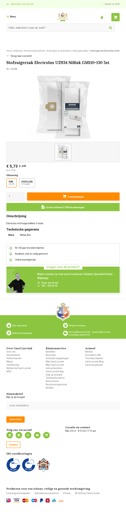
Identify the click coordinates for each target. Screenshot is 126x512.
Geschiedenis (13, 355)
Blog (46, 435)
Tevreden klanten (94, 358)
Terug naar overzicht (21, 56)
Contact (13, 444)
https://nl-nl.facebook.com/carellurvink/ (19, 435)
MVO (8, 371)
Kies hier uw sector (22, 3)
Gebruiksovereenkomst (47, 493)
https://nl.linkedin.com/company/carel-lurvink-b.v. (9, 435)
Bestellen (50, 351)
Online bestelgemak (22, 333)
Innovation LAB (93, 355)
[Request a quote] (63, 207)
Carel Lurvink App (55, 371)
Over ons (11, 351)
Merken (89, 351)
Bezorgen (51, 355)
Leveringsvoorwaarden (18, 493)
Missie (9, 361)
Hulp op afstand (54, 374)
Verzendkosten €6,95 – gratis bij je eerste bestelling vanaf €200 (90, 333)
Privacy (67, 493)
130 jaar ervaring (77, 325)
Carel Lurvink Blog (94, 361)
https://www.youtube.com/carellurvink (37, 435)
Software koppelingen (57, 358)
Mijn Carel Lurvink (55, 361)
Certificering (12, 365)
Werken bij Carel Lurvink (18, 368)
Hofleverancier (13, 358)
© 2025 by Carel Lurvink (87, 493)
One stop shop (19, 325)
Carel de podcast (94, 365)
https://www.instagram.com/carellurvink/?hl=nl (28, 435)
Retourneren (52, 381)
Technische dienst (55, 378)
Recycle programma (56, 384)
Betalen (50, 387)
